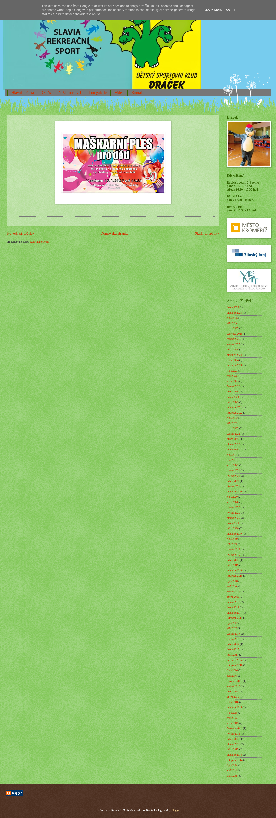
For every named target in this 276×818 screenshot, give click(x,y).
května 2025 (233, 344)
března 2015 (233, 744)
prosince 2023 (234, 365)
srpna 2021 (233, 465)
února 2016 (233, 696)
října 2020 (232, 496)
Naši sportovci (70, 93)
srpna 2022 (233, 428)
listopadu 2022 (235, 412)
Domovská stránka (114, 233)
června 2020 (233, 507)
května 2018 (233, 591)
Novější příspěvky (20, 233)
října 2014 (232, 765)
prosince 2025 (234, 312)
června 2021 (233, 470)
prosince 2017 (234, 612)
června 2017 (233, 633)
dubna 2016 (233, 691)
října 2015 (232, 712)
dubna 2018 (233, 596)
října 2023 (232, 370)
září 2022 (232, 423)
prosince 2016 (234, 660)
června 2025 (233, 339)
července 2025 (234, 333)
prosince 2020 (234, 491)
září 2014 (232, 770)
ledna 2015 (233, 749)
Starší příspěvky (207, 233)
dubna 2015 (233, 739)
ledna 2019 (233, 565)
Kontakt (137, 93)
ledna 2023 (233, 402)
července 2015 (234, 728)
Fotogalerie (98, 93)
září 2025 (232, 323)
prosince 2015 (234, 707)
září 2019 (232, 544)
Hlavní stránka (22, 93)
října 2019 (232, 539)
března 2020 (233, 517)
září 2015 (232, 717)
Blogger (175, 810)
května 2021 (233, 475)
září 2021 (232, 460)
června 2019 (233, 549)
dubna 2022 (233, 439)
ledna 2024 (233, 360)
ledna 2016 (233, 702)
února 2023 (233, 397)
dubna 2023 (233, 391)
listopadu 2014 (235, 760)
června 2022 (233, 433)
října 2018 (232, 581)
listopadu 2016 (235, 665)
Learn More (213, 10)
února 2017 (233, 649)
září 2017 (232, 628)
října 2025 (232, 317)
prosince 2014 (234, 754)
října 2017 (232, 623)
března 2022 (233, 444)
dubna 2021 (233, 481)
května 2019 (233, 554)
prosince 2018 (234, 570)
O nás (46, 93)
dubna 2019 (233, 560)
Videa (119, 93)
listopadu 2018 (235, 575)
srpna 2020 (233, 502)
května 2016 (233, 686)
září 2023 (232, 375)
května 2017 (233, 639)
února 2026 (233, 307)
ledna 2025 (233, 349)
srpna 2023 (233, 381)
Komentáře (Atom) (40, 241)
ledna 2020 (233, 528)
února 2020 (233, 523)
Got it (230, 10)
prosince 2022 (234, 407)
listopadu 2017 (235, 617)
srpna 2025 (233, 328)
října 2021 (232, 454)
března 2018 (233, 602)
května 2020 (233, 512)
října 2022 (232, 417)
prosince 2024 (234, 354)
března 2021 (233, 486)
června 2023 (233, 386)
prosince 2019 (234, 533)
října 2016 (232, 670)
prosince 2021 (234, 449)
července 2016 (234, 681)
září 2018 (232, 586)
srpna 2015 (233, 723)
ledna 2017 (233, 654)
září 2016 (232, 675)
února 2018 (233, 607)
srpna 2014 (233, 775)
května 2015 (233, 733)
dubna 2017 (233, 644)
